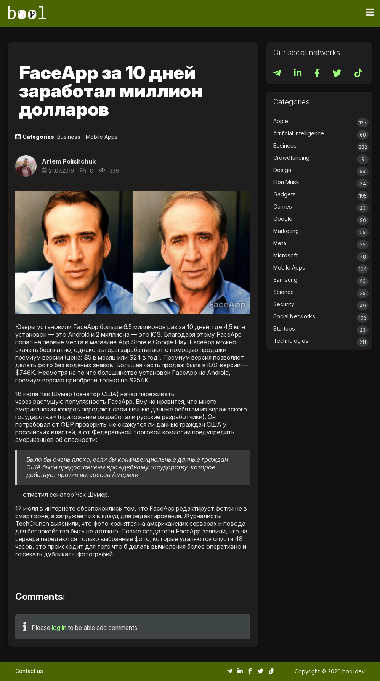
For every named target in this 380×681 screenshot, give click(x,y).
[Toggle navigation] (370, 12)
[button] (26, 166)
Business (68, 136)
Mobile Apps (102, 136)
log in (59, 627)
